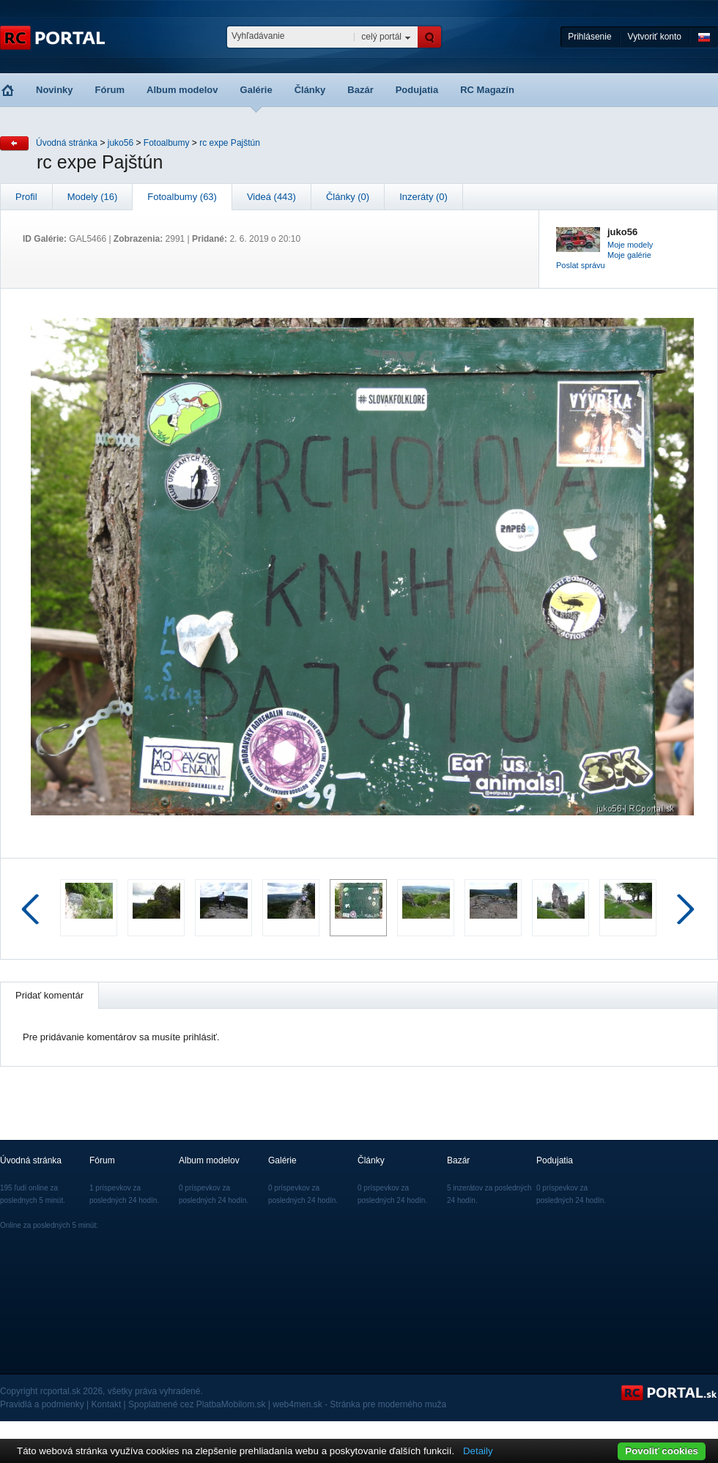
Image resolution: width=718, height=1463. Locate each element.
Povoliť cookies (661, 1450)
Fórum (110, 89)
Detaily (478, 1450)
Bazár (360, 89)
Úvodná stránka (66, 143)
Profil (26, 196)
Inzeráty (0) (423, 196)
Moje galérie (629, 255)
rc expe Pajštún (229, 143)
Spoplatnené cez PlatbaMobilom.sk (196, 1404)
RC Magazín (487, 89)
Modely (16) (92, 196)
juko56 (120, 143)
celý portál (381, 37)
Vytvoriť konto (654, 37)
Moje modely (630, 244)
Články (310, 89)
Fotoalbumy (167, 143)
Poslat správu (580, 265)
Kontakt (107, 1404)
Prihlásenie (589, 37)
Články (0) (347, 196)
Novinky (54, 89)
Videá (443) (271, 196)
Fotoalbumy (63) (182, 196)
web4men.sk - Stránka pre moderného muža (359, 1404)
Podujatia (417, 89)
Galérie (256, 89)
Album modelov (182, 89)
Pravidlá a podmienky (42, 1404)
